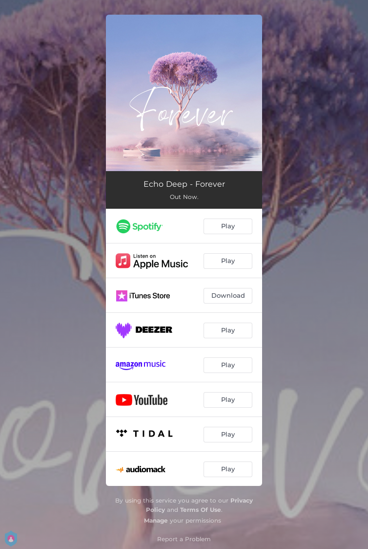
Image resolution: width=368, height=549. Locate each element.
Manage (156, 520)
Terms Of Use (200, 509)
